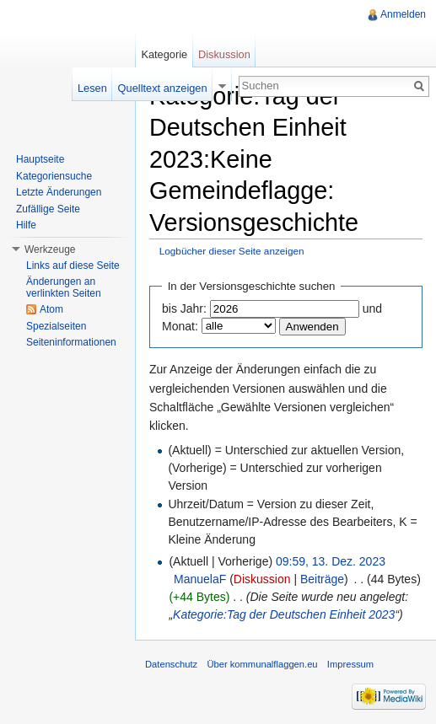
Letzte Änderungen (58, 192)
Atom (51, 309)
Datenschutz (171, 664)
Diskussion (262, 579)
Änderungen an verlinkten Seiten (63, 287)
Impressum (350, 664)
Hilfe (26, 225)
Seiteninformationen (71, 342)
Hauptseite (40, 159)
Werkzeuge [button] (49, 249)
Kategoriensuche (54, 176)
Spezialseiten (56, 326)
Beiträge (322, 579)
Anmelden (403, 14)
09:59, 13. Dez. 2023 (330, 561)
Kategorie (164, 54)
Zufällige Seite (48, 209)
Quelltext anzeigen (162, 88)
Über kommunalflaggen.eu (262, 664)
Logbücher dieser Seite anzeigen (231, 250)
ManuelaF (200, 579)
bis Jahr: (184, 308)
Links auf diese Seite (73, 265)
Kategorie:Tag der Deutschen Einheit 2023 (284, 614)
